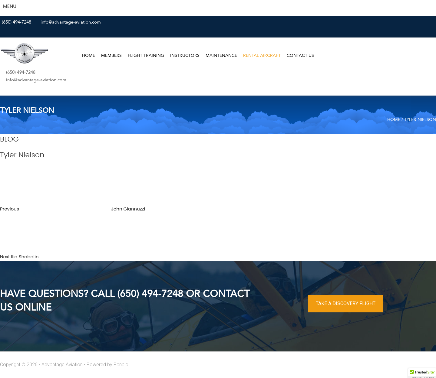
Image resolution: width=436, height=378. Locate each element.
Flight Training (146, 56)
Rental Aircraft (262, 56)
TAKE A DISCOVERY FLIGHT (345, 303)
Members (111, 56)
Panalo (121, 364)
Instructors (185, 56)
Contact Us (300, 56)
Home (88, 56)
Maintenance (221, 56)
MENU (9, 6)
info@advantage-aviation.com (71, 22)
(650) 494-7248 (16, 22)
